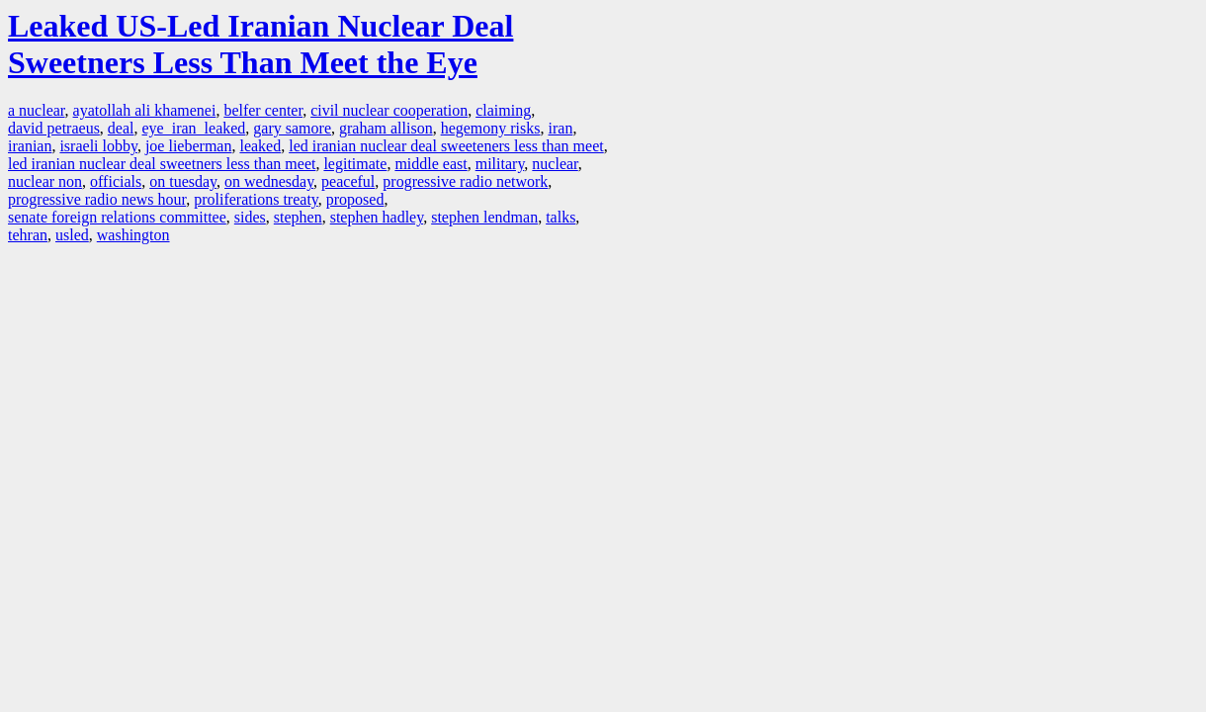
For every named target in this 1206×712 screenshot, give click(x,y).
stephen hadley (376, 217)
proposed (355, 199)
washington (133, 234)
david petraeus (54, 128)
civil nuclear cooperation (389, 110)
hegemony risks (491, 128)
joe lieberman (188, 145)
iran (561, 128)
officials (115, 181)
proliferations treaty (256, 199)
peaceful (348, 181)
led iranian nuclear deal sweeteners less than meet (446, 145)
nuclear (554, 163)
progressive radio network (465, 181)
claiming (503, 110)
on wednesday (268, 181)
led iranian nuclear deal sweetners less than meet (161, 163)
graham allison (386, 128)
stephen (298, 217)
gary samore (292, 128)
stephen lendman (484, 217)
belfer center (262, 110)
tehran (27, 234)
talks (560, 217)
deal (121, 128)
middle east (430, 163)
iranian (29, 145)
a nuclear (36, 110)
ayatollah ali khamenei (144, 110)
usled (72, 234)
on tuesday (182, 181)
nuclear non (45, 181)
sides (250, 217)
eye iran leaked (194, 128)
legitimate (355, 163)
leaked (260, 145)
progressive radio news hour (97, 199)
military (500, 163)
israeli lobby (98, 145)
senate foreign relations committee (117, 217)
